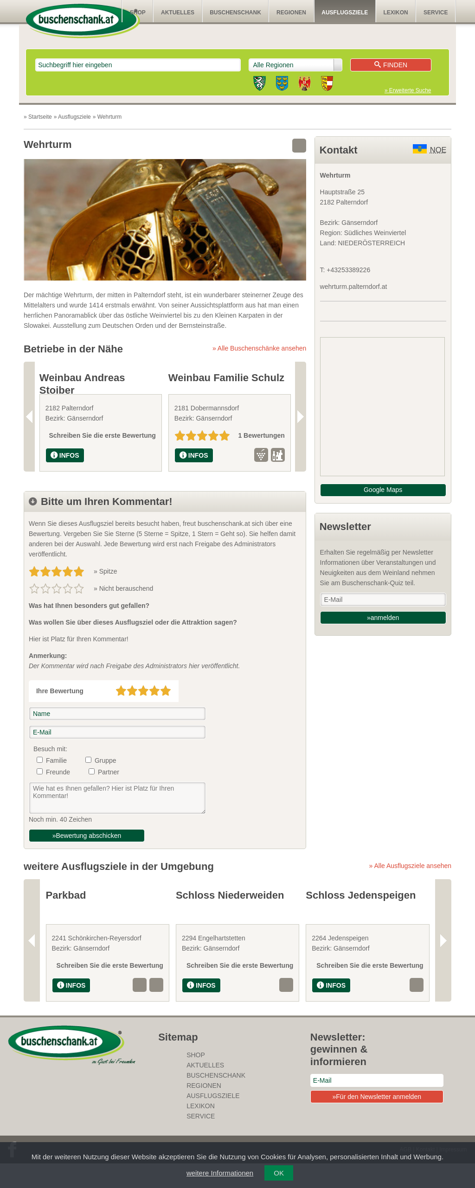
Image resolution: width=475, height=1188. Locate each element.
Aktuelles (177, 12)
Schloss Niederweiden (230, 920)
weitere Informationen (219, 1173)
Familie (56, 785)
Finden (390, 65)
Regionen (291, 12)
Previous (29, 429)
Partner (108, 796)
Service (436, 12)
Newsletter (345, 526)
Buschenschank (235, 12)
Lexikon (395, 12)
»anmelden (383, 617)
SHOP (138, 12)
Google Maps (383, 489)
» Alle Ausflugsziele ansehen (410, 890)
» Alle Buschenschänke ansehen (259, 348)
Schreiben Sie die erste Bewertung (102, 460)
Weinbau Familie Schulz (226, 377)
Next (300, 429)
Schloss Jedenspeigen (361, 920)
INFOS (65, 480)
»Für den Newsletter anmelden (377, 1121)
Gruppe (105, 785)
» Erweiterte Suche (408, 90)
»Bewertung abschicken (87, 860)
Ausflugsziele (344, 12)
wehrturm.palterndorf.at (353, 286)
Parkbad (66, 920)
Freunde (58, 796)
